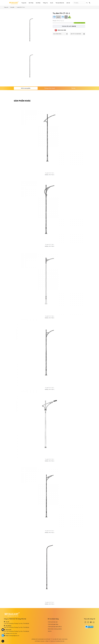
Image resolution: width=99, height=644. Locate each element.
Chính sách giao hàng (53, 624)
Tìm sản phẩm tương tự (80, 22)
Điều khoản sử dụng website (55, 629)
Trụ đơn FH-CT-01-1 (49, 602)
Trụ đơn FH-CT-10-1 (49, 173)
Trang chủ (23, 2)
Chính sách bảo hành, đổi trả (55, 626)
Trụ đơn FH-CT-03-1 (49, 459)
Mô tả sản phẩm (25, 88)
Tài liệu (73, 88)
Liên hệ (68, 2)
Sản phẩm (38, 2)
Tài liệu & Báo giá (60, 2)
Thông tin (45, 2)
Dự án (51, 2)
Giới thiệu (31, 2)
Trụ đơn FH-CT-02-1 (49, 530)
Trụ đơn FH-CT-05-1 (49, 387)
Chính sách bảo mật (53, 622)
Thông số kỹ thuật (49, 88)
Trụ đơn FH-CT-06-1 (49, 316)
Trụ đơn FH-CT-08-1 (49, 244)
